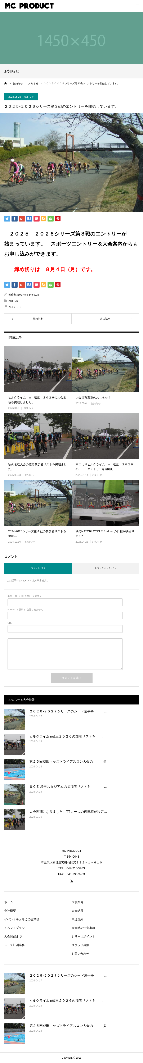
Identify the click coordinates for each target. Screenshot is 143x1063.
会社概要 (10, 910)
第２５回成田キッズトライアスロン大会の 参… (69, 761)
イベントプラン (14, 928)
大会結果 (77, 910)
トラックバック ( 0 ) (105, 568)
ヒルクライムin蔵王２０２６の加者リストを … (67, 736)
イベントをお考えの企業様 (21, 919)
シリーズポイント (83, 936)
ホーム (8, 902)
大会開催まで (13, 936)
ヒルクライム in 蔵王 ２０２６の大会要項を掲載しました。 (37, 400)
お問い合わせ (80, 953)
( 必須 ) (24, 596)
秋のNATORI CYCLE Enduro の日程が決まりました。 (105, 534)
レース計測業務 (14, 945)
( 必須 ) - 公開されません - (26, 609)
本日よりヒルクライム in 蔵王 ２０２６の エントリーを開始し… (105, 467)
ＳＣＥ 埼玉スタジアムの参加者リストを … (68, 786)
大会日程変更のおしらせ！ (93, 397)
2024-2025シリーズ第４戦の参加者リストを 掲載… (38, 534)
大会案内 (77, 902)
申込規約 (77, 919)
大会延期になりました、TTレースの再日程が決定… (68, 811)
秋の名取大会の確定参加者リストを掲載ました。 (37, 467)
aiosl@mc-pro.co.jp (28, 294)
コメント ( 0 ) (38, 568)
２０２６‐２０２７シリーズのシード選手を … (68, 711)
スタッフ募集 (80, 945)
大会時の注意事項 (83, 928)
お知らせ (28, 96)
